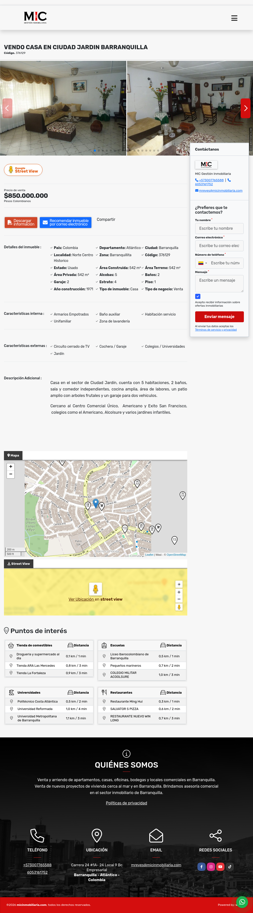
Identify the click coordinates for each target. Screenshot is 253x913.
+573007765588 (211, 180)
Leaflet (149, 554)
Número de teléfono (210, 255)
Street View (23, 170)
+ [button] (10, 467)
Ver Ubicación (82, 599)
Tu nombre (203, 220)
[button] (95, 151)
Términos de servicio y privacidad (216, 329)
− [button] (10, 474)
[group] (63, 108)
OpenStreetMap (176, 554)
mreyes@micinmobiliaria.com (221, 190)
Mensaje (202, 272)
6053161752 (204, 184)
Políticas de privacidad (126, 803)
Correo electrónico (210, 237)
